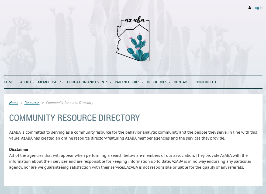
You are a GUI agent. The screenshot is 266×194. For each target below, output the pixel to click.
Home (13, 102)
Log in (258, 7)
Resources (32, 102)
